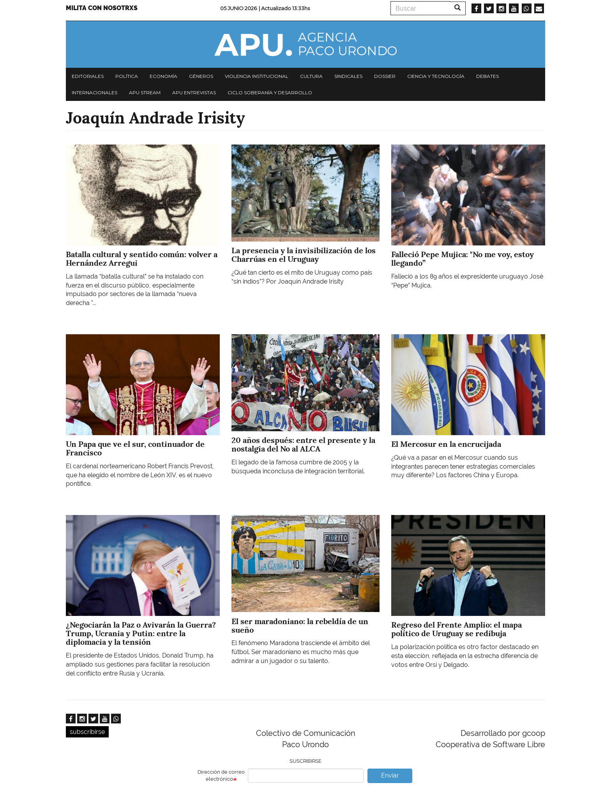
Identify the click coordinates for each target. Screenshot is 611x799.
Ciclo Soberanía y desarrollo (270, 92)
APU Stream (145, 92)
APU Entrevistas (194, 92)
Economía (163, 76)
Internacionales (94, 92)
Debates (487, 76)
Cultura (311, 76)
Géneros (201, 76)
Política (126, 76)
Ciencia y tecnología (435, 76)
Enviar (390, 775)
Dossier (385, 76)
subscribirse (87, 732)
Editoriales (88, 76)
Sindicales (348, 76)
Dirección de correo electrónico (221, 775)
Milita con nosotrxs (102, 8)
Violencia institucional (256, 76)
